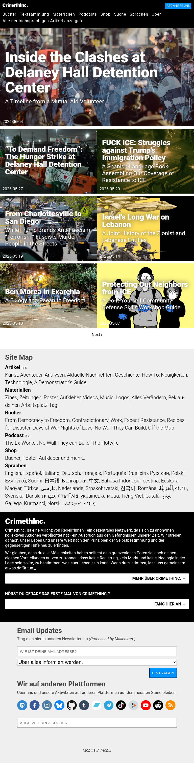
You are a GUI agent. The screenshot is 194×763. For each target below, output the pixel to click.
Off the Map (161, 428)
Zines (11, 397)
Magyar (13, 488)
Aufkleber (70, 397)
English (13, 473)
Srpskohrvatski (102, 488)
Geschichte (127, 375)
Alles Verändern (149, 397)
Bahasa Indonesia (121, 481)
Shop (106, 14)
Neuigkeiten (174, 375)
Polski (177, 473)
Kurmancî (34, 503)
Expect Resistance (144, 420)
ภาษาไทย (67, 496)
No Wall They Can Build (120, 428)
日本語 (52, 481)
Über (156, 14)
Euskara (170, 481)
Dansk (33, 496)
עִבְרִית (48, 496)
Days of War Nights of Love (62, 428)
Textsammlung (34, 14)
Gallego (13, 503)
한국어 (128, 488)
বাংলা (181, 488)
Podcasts (88, 14)
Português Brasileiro (125, 473)
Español (32, 473)
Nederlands (70, 488)
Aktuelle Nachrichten (90, 375)
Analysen (55, 375)
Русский (159, 473)
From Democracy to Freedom (37, 420)
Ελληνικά (15, 481)
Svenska (14, 496)
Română (147, 488)
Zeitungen (30, 397)
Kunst (11, 375)
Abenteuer (31, 375)
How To (150, 375)
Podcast (14, 435)
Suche (120, 14)
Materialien (64, 14)
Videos (90, 397)
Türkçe (30, 488)
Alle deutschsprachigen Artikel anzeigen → (45, 20)
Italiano (51, 473)
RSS (24, 368)
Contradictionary (90, 420)
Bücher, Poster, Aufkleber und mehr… (45, 458)
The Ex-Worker (21, 443)
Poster (51, 397)
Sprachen (139, 14)
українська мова (100, 496)
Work (116, 420)
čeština (151, 481)
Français (91, 473)
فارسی (48, 488)
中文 (94, 481)
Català (153, 496)
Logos (122, 397)
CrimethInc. (15, 5)
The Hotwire (105, 443)
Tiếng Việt (132, 496)
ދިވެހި (166, 496)
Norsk (54, 503)
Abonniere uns (178, 6)
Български (74, 481)
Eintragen (163, 673)
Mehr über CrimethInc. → (159, 578)
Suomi (35, 481)
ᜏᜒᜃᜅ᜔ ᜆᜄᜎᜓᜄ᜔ (79, 503)
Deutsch (71, 473)
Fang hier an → (170, 604)
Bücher (9, 14)
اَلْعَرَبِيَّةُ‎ (166, 488)
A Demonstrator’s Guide (60, 382)
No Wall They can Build (64, 443)
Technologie (18, 382)
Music (106, 397)
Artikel (12, 367)
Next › (97, 334)
